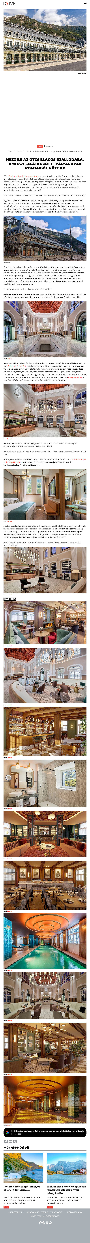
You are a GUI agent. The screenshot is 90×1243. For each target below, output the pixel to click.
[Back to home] (9, 3)
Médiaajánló (74, 1212)
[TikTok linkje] (46, 1222)
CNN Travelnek (75, 377)
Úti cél (40, 146)
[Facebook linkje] (40, 1222)
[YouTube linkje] (50, 1222)
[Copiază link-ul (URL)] (14, 1141)
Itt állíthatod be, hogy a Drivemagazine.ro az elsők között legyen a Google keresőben (47, 1132)
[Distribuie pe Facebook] (6, 1141)
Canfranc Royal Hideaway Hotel (23, 176)
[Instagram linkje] (43, 1222)
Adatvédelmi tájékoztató (45, 1216)
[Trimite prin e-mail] (10, 1141)
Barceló (9, 358)
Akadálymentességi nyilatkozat (44, 1212)
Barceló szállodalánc (17, 366)
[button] (85, 3)
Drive (9, 151)
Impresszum (15, 1212)
